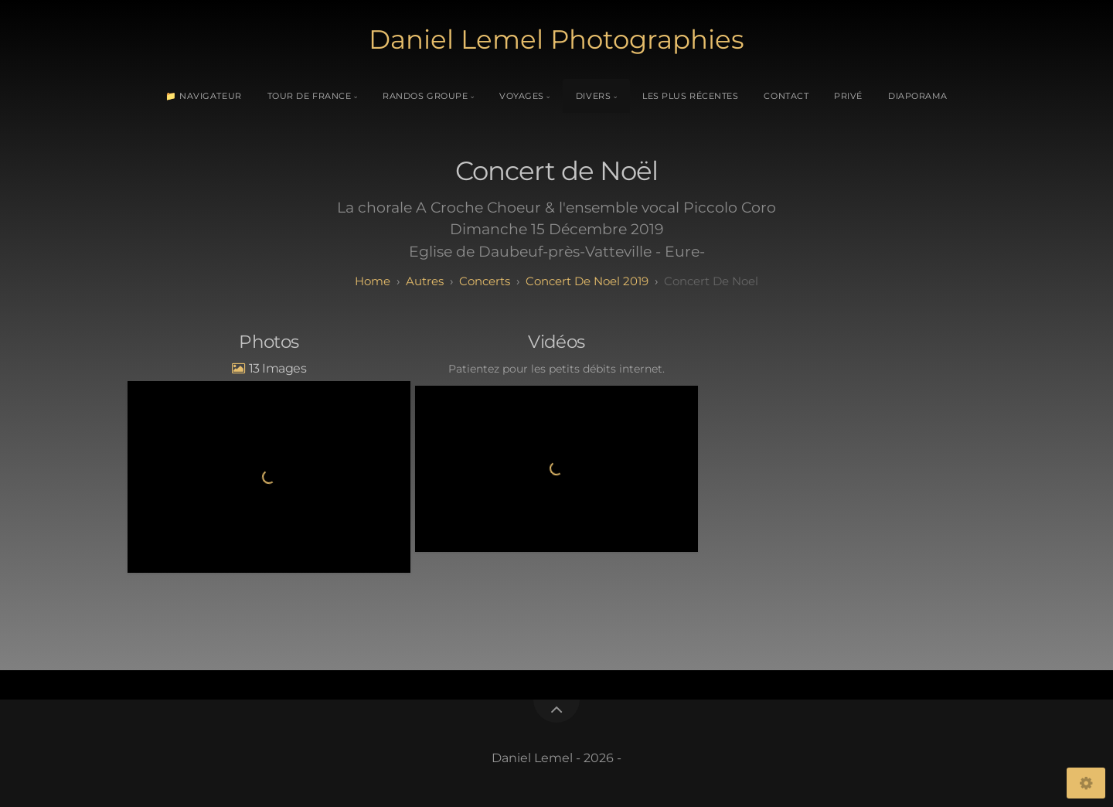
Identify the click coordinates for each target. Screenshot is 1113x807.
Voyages (521, 95)
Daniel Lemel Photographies (556, 39)
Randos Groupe (425, 95)
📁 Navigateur (203, 95)
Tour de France (309, 95)
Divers (593, 95)
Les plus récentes (690, 95)
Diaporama (918, 95)
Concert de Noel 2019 (587, 281)
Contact (786, 95)
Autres (425, 281)
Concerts (484, 281)
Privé (848, 95)
